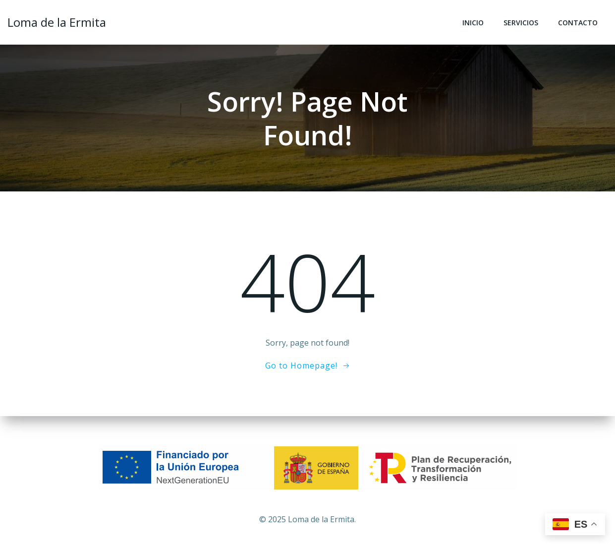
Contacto (578, 22)
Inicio (473, 22)
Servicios (520, 22)
